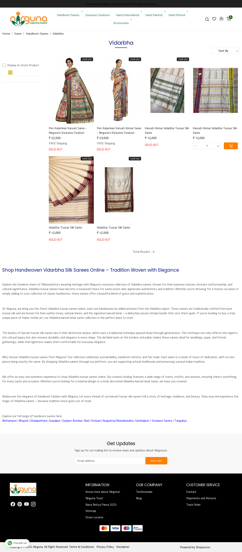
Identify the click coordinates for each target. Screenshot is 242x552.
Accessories (122, 23)
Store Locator (94, 517)
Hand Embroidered (129, 15)
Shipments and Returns (201, 498)
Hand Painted (155, 15)
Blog (139, 498)
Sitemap (90, 511)
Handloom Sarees (69, 15)
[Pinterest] (20, 504)
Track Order (193, 504)
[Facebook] (13, 504)
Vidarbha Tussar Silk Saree (65, 227)
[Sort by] (226, 51)
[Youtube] (26, 504)
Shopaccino (203, 547)
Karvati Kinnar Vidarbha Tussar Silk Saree (167, 130)
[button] (221, 19)
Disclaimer (122, 547)
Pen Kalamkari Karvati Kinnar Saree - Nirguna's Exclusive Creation (119, 130)
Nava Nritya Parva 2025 (100, 504)
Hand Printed (178, 15)
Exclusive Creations (97, 15)
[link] (207, 19)
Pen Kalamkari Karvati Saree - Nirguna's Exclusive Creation (68, 130)
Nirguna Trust (94, 498)
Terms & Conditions (81, 547)
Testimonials (144, 491)
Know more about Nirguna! (102, 491)
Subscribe (156, 460)
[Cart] (231, 145)
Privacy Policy (105, 547)
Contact (191, 491)
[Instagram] (33, 504)
